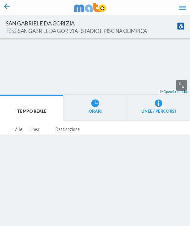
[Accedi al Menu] (182, 8)
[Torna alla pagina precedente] (7, 7)
